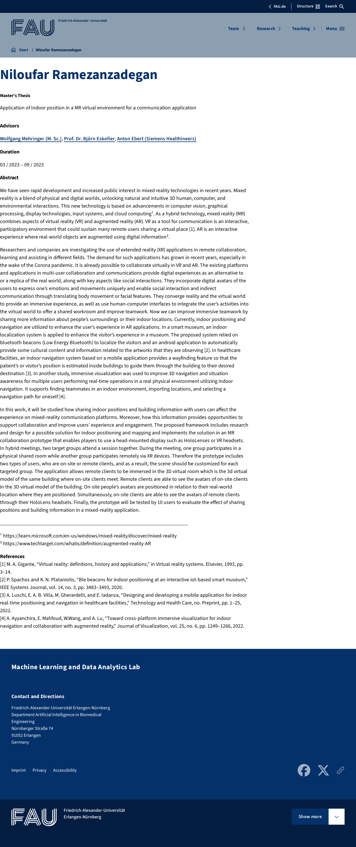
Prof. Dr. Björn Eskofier (89, 138)
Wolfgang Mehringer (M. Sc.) (31, 138)
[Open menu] (335, 28)
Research (266, 28)
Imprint (18, 770)
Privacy (39, 770)
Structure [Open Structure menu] (308, 6)
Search (334, 6)
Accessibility (65, 770)
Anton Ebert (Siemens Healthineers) (157, 138)
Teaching (301, 28)
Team (233, 28)
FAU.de (277, 6)
